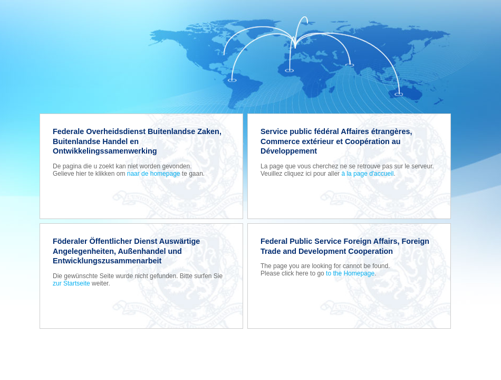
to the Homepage (350, 273)
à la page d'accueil (367, 173)
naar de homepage (153, 173)
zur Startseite (71, 283)
